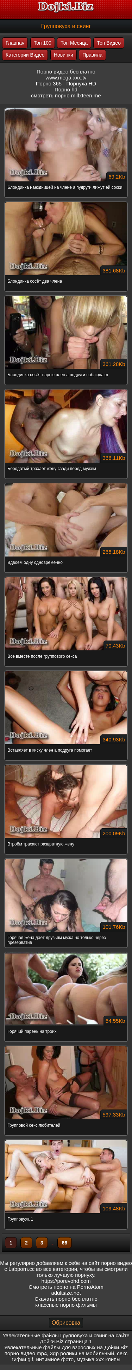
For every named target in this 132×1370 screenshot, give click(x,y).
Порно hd (66, 89)
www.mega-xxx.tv (66, 78)
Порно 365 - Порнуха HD (66, 83)
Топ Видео (109, 43)
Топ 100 (42, 43)
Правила (92, 55)
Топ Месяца (74, 43)
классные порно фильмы (65, 1305)
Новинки (63, 55)
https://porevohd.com (65, 1281)
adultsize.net (66, 1293)
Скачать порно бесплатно (66, 1299)
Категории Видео (25, 55)
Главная (15, 43)
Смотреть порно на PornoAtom (66, 1287)
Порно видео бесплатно (66, 72)
